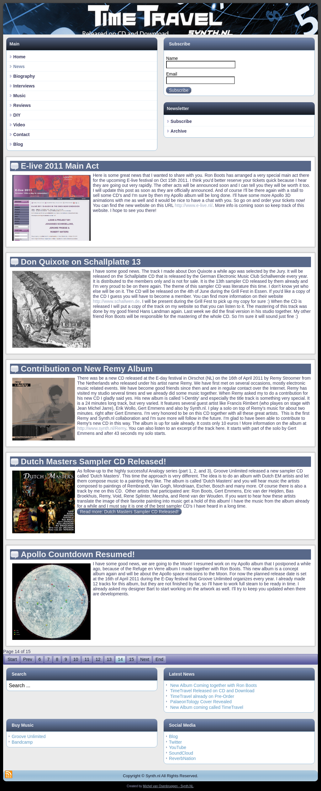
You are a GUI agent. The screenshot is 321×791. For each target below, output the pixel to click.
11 (86, 659)
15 (131, 659)
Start (12, 659)
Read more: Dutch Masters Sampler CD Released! (129, 511)
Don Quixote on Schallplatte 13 (81, 261)
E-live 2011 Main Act (60, 166)
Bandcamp (22, 742)
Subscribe (178, 90)
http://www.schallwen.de (116, 301)
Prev (27, 659)
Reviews (22, 105)
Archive (179, 131)
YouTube (177, 747)
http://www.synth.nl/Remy (101, 428)
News (19, 66)
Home (19, 56)
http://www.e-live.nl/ (194, 205)
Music (19, 95)
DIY (16, 115)
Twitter (175, 742)
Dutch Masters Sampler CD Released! (93, 461)
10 (75, 659)
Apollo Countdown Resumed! (78, 554)
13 (109, 659)
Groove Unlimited (28, 736)
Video (19, 124)
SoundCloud (181, 753)
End (159, 659)
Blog (18, 144)
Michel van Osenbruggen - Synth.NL (168, 786)
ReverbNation (182, 758)
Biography (24, 76)
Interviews (23, 85)
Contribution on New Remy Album (87, 368)
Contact (21, 134)
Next (144, 659)
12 (98, 659)
